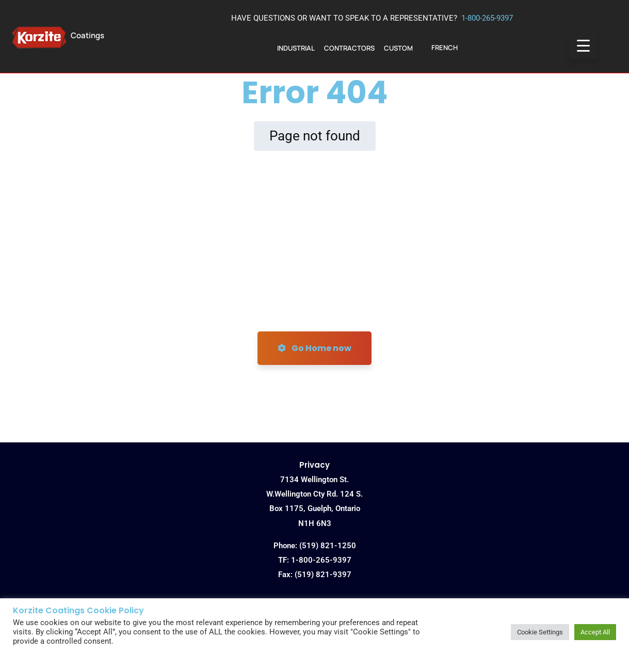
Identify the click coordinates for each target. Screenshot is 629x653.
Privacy (314, 464)
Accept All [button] (595, 632)
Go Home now (314, 348)
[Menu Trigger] (583, 45)
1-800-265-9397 (487, 18)
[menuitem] (444, 48)
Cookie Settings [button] (540, 632)
